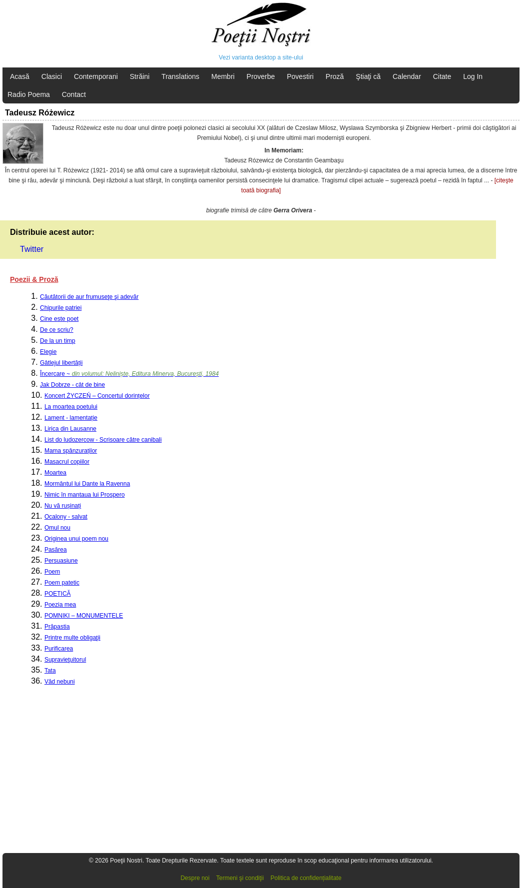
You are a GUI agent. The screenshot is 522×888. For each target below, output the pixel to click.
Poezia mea (60, 604)
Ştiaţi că (368, 76)
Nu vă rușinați (62, 505)
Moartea (55, 472)
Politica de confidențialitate (306, 878)
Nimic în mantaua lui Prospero (84, 494)
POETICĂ (57, 593)
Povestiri (300, 76)
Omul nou (57, 527)
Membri (223, 76)
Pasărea (55, 549)
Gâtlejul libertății (61, 362)
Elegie (48, 351)
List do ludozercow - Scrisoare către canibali (103, 439)
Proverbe (261, 76)
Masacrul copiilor (66, 461)
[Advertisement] (261, 774)
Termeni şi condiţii (240, 878)
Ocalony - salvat (65, 516)
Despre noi (194, 878)
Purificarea (58, 648)
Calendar (407, 76)
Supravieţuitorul (65, 659)
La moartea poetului (70, 406)
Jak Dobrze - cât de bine (72, 384)
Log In (473, 76)
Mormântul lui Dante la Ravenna (87, 483)
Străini (140, 76)
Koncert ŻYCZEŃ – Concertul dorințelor (97, 395)
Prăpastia (57, 626)
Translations (180, 76)
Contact (74, 94)
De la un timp (57, 340)
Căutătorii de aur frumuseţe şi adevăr (89, 296)
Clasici (51, 76)
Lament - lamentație (70, 417)
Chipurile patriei (60, 307)
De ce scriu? (56, 329)
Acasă (19, 76)
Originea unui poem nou (76, 538)
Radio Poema (28, 94)
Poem (52, 571)
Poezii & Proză (34, 279)
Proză (335, 76)
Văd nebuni (59, 681)
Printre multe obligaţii (72, 637)
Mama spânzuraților (70, 450)
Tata (50, 670)
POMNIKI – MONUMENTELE (83, 615)
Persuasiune (61, 560)
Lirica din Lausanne (70, 428)
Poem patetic (61, 582)
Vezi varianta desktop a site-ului (261, 57)
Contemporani (96, 76)
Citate (442, 76)
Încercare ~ (129, 373)
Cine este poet (59, 318)
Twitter (31, 249)
